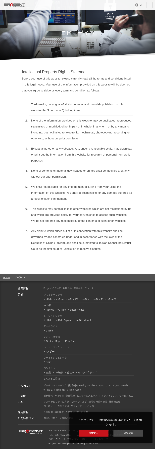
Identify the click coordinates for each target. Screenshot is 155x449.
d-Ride (49, 330)
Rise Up (50, 309)
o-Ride (86, 299)
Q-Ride (62, 309)
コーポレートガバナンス (56, 406)
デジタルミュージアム (55, 385)
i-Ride (49, 299)
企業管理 (70, 395)
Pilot (48, 362)
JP (141, 4)
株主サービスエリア (86, 395)
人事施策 (48, 412)
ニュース (89, 288)
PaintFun (70, 341)
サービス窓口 (126, 395)
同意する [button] (93, 433)
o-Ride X (111, 299)
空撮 (48, 372)
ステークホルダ (79, 401)
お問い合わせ (26, 418)
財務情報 (48, 395)
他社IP (70, 372)
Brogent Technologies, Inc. (31, 431)
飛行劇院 (73, 385)
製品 (20, 294)
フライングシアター (54, 295)
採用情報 (23, 412)
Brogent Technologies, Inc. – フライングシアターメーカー (14, 5)
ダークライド (50, 326)
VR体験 (47, 305)
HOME (6, 277)
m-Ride (60, 299)
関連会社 (78, 288)
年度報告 (59, 395)
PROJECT (24, 385)
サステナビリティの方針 (56, 401)
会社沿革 (67, 288)
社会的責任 (114, 401)
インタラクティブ (87, 372)
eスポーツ (51, 351)
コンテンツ (49, 368)
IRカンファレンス (108, 395)
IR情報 (22, 396)
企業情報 (23, 288)
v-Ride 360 (59, 389)
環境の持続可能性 (98, 401)
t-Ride (49, 320)
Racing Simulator (88, 385)
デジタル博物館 (52, 336)
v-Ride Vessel (74, 389)
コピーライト (55, 439)
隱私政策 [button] (128, 433)
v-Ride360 (73, 299)
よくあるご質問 (52, 378)
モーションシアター (54, 316)
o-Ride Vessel (83, 320)
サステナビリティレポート (85, 406)
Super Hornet (77, 309)
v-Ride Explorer (64, 320)
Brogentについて (52, 288)
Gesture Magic (53, 341)
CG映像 (59, 372)
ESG (20, 402)
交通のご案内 (66, 418)
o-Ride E (98, 299)
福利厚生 (59, 412)
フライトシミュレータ (55, 357)
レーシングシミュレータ (56, 347)
